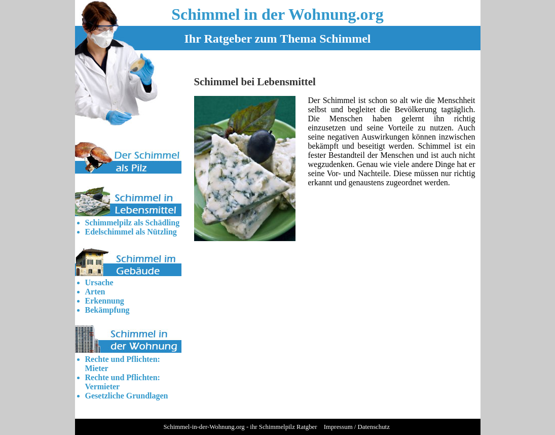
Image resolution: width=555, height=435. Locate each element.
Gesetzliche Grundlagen (126, 395)
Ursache (99, 282)
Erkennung (104, 300)
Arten (95, 291)
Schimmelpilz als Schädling (132, 222)
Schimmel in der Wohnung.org (277, 14)
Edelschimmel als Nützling (131, 231)
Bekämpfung (107, 310)
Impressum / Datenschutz (357, 426)
